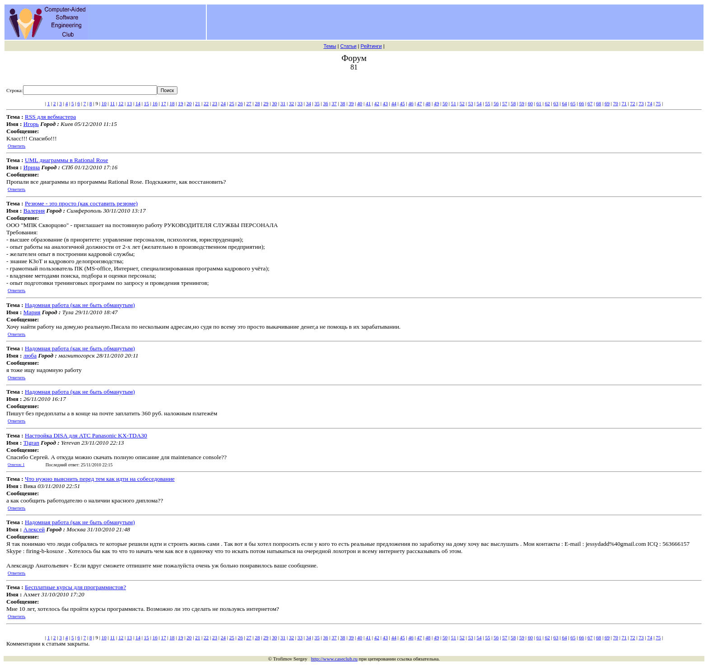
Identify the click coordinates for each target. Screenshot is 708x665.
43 (385, 103)
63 (556, 103)
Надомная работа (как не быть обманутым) (80, 305)
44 (393, 103)
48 (427, 103)
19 (180, 103)
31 (282, 103)
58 (513, 103)
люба (30, 355)
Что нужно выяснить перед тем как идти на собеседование (100, 478)
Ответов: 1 (16, 465)
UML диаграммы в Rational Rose (66, 160)
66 (581, 103)
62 (547, 103)
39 (351, 103)
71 (624, 103)
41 (368, 103)
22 (206, 103)
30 (274, 103)
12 (120, 103)
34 (308, 103)
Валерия (34, 210)
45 (402, 103)
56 (496, 103)
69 (607, 103)
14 (137, 103)
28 (257, 103)
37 (333, 103)
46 (410, 103)
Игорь (31, 124)
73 (640, 103)
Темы (329, 46)
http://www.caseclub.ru (334, 658)
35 (317, 103)
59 (521, 103)
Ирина (31, 167)
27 (248, 103)
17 (163, 103)
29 (265, 103)
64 (564, 103)
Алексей (34, 529)
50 (444, 103)
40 (359, 103)
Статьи (348, 46)
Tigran (31, 442)
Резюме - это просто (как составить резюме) (81, 203)
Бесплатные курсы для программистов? (75, 587)
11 (112, 103)
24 (223, 103)
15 (146, 103)
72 (632, 103)
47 (419, 103)
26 (240, 103)
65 (572, 103)
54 (479, 103)
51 (453, 103)
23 (214, 103)
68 (598, 103)
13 (129, 103)
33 (300, 103)
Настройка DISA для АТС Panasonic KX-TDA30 (86, 435)
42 (376, 103)
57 (504, 103)
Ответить (16, 146)
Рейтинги (371, 46)
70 (615, 103)
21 (197, 103)
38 (342, 103)
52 (462, 103)
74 (649, 103)
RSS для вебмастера (50, 116)
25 (231, 103)
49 (436, 103)
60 (530, 103)
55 (487, 103)
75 (658, 103)
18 (171, 103)
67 (589, 103)
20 (188, 103)
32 (291, 103)
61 (538, 103)
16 (155, 103)
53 (470, 103)
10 (104, 103)
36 (325, 103)
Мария (32, 312)
